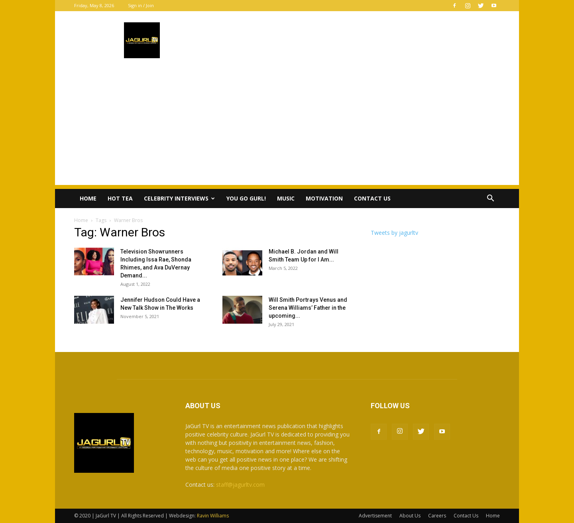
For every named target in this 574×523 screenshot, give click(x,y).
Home (88, 198)
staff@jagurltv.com (240, 484)
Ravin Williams (213, 515)
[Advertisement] (287, 129)
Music (286, 198)
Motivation (324, 198)
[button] (490, 199)
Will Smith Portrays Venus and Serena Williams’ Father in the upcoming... (308, 308)
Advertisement (375, 515)
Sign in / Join (141, 5)
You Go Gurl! (246, 198)
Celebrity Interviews (179, 198)
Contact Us (372, 198)
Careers (437, 515)
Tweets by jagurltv (394, 232)
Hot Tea (120, 198)
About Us (410, 515)
